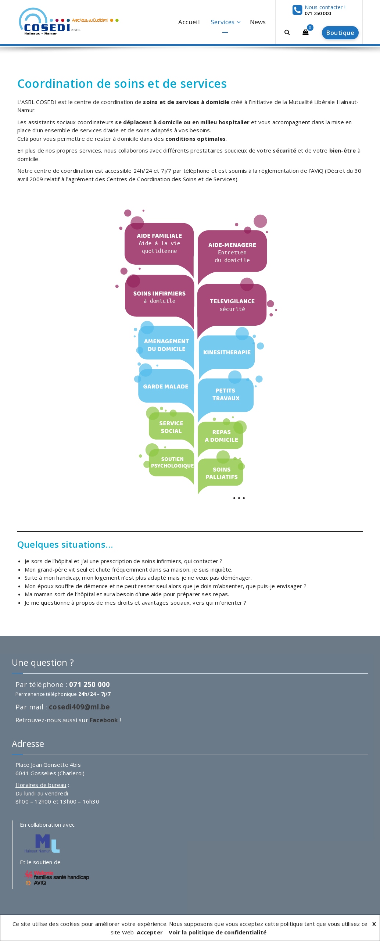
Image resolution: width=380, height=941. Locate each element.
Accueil (189, 22)
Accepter (150, 932)
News (258, 22)
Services (223, 22)
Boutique (340, 33)
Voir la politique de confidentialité (217, 932)
